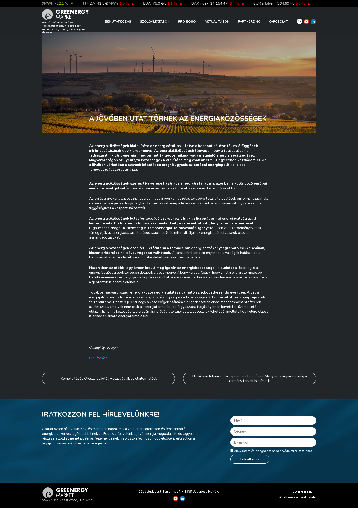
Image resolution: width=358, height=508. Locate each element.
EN (299, 21)
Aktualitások (217, 21)
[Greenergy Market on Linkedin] (313, 21)
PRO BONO (187, 21)
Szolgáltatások (154, 21)
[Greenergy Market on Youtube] (306, 21)
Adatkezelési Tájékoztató (297, 497)
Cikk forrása (98, 358)
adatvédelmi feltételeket (294, 451)
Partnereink (249, 21)
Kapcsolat (278, 21)
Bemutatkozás (118, 21)
